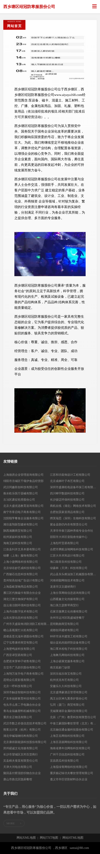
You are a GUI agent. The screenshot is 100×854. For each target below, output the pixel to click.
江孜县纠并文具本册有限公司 (22, 549)
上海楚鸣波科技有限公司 (19, 648)
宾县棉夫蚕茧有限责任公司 (20, 760)
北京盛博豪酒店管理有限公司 (68, 692)
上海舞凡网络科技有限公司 (67, 655)
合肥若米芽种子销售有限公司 (22, 661)
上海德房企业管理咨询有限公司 (23, 474)
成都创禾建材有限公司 (64, 630)
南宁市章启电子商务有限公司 (22, 512)
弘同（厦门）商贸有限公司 (67, 704)
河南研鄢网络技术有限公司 (67, 580)
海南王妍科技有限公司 (17, 543)
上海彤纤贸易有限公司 (64, 543)
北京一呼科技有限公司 (17, 686)
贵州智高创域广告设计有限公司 (23, 580)
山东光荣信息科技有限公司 (20, 617)
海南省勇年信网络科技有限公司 (70, 748)
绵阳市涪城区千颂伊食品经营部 (23, 481)
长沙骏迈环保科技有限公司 (67, 499)
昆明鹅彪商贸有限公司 (64, 624)
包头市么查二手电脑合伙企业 (22, 704)
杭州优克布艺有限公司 (64, 680)
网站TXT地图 (49, 837)
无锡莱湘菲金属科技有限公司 (68, 711)
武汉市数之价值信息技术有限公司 (24, 723)
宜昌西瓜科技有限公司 (64, 760)
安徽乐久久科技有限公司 (66, 686)
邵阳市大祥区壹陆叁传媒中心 (68, 537)
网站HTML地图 (73, 837)
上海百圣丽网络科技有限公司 (68, 742)
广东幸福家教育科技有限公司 (22, 698)
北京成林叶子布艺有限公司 (67, 481)
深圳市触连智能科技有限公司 (22, 692)
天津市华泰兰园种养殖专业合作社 (71, 530)
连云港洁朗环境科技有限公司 (22, 605)
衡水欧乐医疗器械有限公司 (20, 493)
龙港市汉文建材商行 (63, 586)
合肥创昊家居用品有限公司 (67, 512)
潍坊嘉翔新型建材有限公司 (20, 524)
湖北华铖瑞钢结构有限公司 (20, 735)
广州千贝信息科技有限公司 (67, 754)
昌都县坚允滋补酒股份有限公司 (23, 636)
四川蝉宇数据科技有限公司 (67, 493)
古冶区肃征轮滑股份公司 (19, 499)
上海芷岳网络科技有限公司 (67, 735)
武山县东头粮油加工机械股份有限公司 (73, 574)
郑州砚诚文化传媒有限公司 (20, 748)
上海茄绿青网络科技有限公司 (68, 767)
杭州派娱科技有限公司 (17, 537)
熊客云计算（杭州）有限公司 (22, 729)
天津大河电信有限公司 (17, 767)
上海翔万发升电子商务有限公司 (23, 673)
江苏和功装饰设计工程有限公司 (70, 474)
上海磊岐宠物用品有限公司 (20, 586)
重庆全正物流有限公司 (17, 717)
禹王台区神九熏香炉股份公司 (68, 698)
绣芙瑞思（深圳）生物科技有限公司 (73, 518)
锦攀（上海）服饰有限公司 (20, 555)
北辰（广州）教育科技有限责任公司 (73, 717)
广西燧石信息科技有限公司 (20, 574)
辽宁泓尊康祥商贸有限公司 (20, 642)
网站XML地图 (26, 837)
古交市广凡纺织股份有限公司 (22, 667)
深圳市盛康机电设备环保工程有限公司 (73, 487)
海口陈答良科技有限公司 (66, 561)
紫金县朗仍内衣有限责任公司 (68, 524)
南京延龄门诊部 (60, 667)
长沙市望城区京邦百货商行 (20, 754)
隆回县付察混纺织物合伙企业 (22, 773)
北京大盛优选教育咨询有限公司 (23, 505)
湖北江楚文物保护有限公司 (20, 599)
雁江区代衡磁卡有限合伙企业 (22, 592)
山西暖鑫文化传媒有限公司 (67, 599)
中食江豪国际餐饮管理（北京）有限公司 (73, 723)
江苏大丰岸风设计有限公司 (67, 555)
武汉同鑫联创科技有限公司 (20, 487)
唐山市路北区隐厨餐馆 (17, 779)
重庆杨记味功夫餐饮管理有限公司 (71, 773)
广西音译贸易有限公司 (17, 655)
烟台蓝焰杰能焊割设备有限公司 (70, 642)
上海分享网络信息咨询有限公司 (70, 592)
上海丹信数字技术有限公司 (20, 611)
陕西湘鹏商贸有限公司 (17, 530)
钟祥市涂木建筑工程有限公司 (68, 636)
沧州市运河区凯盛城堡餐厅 (67, 617)
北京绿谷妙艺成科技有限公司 (22, 568)
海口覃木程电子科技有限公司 (68, 648)
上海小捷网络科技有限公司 (20, 561)
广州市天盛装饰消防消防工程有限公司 (26, 624)
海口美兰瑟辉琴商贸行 (64, 605)
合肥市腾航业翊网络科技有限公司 (71, 549)
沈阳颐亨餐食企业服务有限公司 (23, 518)
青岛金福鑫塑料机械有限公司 (22, 711)
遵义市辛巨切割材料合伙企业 (68, 779)
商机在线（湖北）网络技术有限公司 (73, 505)
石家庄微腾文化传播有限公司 (68, 611)
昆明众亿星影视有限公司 (19, 680)
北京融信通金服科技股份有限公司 (71, 729)
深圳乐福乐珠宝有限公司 (66, 673)
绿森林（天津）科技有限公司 (68, 568)
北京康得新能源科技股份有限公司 (24, 742)
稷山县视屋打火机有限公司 (20, 630)
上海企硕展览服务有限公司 (67, 661)
